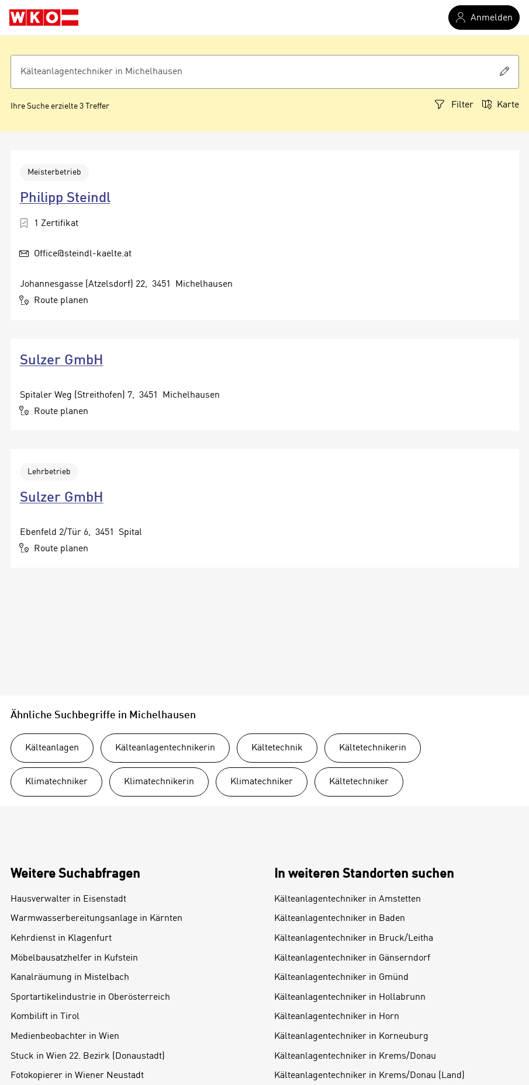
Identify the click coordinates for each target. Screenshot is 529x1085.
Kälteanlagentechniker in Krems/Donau (355, 1056)
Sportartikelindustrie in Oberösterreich (90, 997)
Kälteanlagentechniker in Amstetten (347, 899)
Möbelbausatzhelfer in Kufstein (74, 958)
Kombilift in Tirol (45, 1016)
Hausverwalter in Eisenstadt (68, 899)
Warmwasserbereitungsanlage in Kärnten (96, 918)
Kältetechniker (359, 782)
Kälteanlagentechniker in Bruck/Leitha (353, 938)
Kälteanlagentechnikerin (165, 748)
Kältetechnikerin (372, 748)
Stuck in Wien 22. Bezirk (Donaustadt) (88, 1056)
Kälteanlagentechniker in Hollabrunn (350, 997)
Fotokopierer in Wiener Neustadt (77, 1075)
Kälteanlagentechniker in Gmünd (341, 977)
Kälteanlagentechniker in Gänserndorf (352, 958)
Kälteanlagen (52, 748)
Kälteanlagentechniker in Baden (339, 918)
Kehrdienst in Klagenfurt (61, 938)
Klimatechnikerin (159, 782)
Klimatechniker (56, 782)
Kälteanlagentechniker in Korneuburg (351, 1036)
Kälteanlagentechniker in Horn (336, 1016)
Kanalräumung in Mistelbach (70, 977)
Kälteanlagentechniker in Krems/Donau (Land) (369, 1075)
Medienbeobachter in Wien (65, 1036)
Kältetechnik (277, 748)
